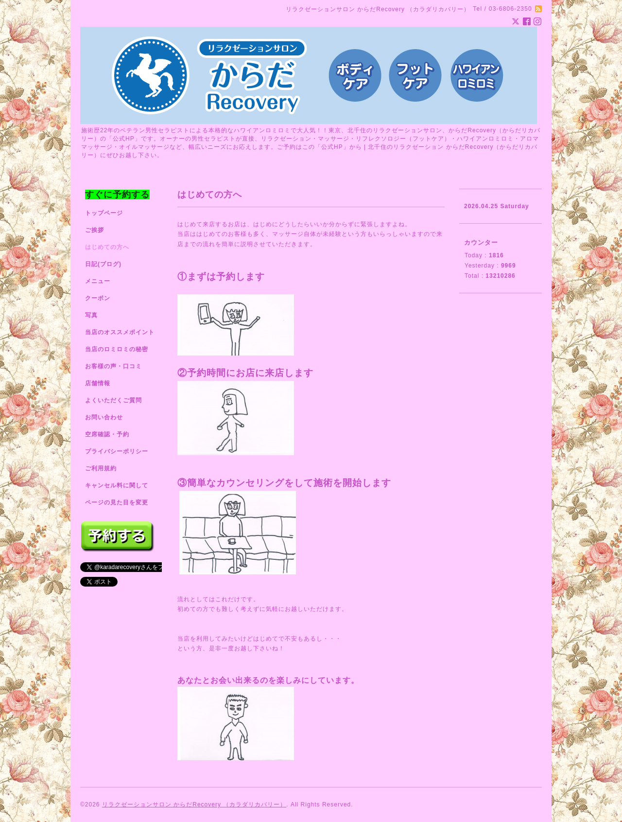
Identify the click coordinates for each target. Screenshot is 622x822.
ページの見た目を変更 (116, 502)
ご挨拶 (94, 230)
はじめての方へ (107, 247)
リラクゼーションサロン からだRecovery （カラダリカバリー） (194, 804)
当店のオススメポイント (120, 332)
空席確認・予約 (107, 434)
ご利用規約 (101, 468)
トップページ (104, 213)
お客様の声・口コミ (113, 366)
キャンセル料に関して (116, 485)
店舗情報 (97, 383)
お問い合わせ (104, 417)
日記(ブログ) (103, 264)
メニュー (97, 281)
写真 (91, 315)
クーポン (97, 298)
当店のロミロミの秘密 (116, 349)
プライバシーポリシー (116, 451)
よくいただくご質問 (113, 400)
